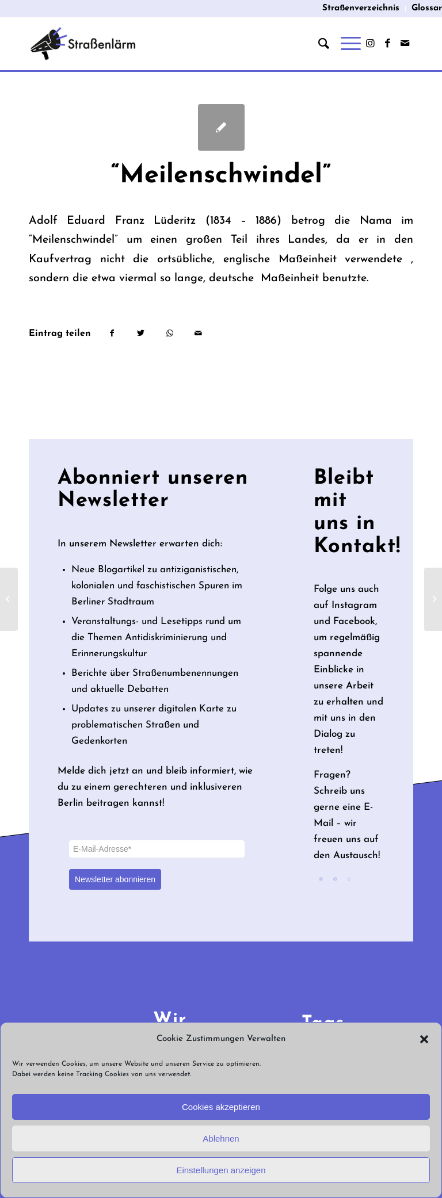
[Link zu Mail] (404, 43)
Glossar (426, 8)
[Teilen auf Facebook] (111, 333)
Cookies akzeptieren (221, 1107)
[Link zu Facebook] (387, 43)
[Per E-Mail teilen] (198, 333)
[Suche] (318, 44)
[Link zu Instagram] (370, 43)
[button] (424, 1039)
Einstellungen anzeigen (220, 1170)
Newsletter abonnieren (115, 879)
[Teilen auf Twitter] (141, 333)
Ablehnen (221, 1138)
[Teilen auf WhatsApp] (169, 333)
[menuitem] (361, 9)
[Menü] (345, 44)
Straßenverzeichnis (360, 8)
